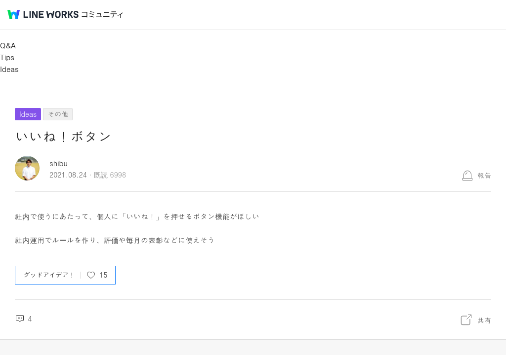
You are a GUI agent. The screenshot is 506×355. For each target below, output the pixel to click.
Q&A (8, 45)
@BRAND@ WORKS (43, 14)
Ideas (9, 69)
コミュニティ (102, 14)
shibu (58, 163)
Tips (7, 57)
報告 (484, 175)
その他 (57, 114)
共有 (484, 320)
